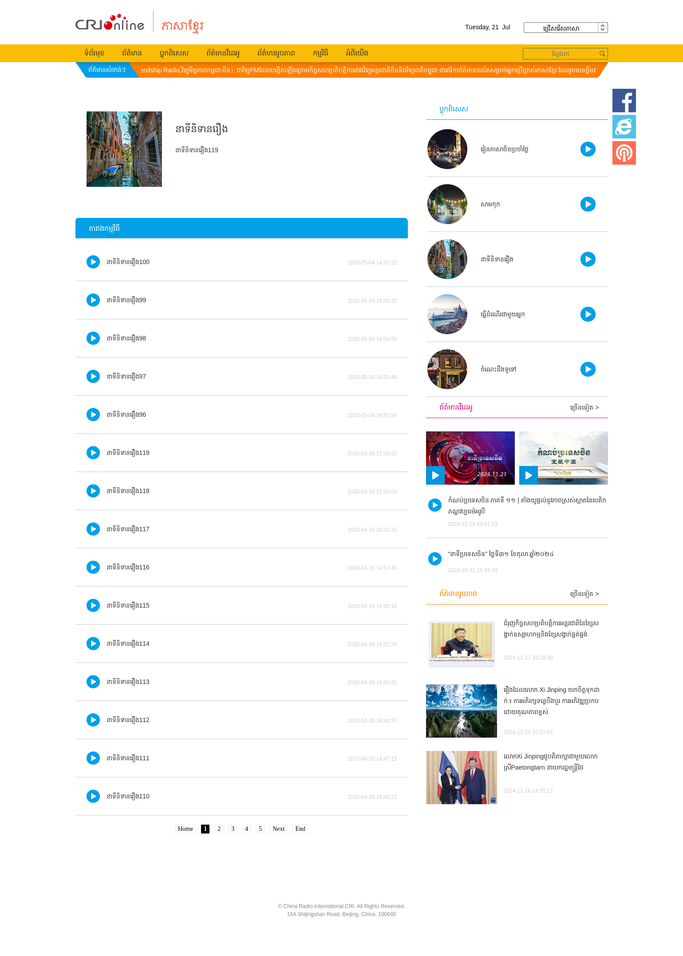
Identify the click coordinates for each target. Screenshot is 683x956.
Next (278, 829)
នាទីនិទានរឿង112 (128, 719)
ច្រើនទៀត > (584, 407)
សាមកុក (490, 204)
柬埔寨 (110, 22)
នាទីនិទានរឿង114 (128, 643)
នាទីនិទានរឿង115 (128, 605)
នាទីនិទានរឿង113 (128, 681)
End (300, 829)
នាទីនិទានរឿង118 (128, 490)
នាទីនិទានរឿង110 (128, 796)
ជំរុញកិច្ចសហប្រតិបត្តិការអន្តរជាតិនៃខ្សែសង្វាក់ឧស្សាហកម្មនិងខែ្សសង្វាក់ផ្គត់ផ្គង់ (551, 629)
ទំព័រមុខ (94, 53)
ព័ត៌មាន (132, 53)
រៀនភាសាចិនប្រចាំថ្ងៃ (505, 149)
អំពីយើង (357, 53)
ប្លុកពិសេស (174, 53)
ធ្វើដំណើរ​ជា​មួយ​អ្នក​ (503, 314)
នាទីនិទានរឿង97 (126, 376)
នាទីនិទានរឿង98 (126, 338)
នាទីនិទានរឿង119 (128, 452)
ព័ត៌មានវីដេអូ (223, 53)
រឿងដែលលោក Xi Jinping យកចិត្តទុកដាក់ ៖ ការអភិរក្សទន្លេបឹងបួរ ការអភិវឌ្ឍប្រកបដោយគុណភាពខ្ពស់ (552, 700)
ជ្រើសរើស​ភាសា (566, 27)
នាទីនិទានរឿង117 (128, 529)
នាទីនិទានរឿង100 (128, 261)
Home (185, 829)
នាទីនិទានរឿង (497, 259)
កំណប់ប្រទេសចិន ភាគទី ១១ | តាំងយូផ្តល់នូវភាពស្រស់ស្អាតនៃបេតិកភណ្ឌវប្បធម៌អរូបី (527, 506)
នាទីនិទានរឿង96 (126, 414)
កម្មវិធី (320, 53)
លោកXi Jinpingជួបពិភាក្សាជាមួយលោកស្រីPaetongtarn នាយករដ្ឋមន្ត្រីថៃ (551, 762)
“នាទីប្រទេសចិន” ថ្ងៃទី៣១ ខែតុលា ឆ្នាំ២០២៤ (501, 553)
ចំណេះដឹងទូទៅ (498, 369)
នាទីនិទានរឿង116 (128, 567)
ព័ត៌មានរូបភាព (276, 53)
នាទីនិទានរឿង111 (128, 758)
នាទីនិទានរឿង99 (126, 300)
